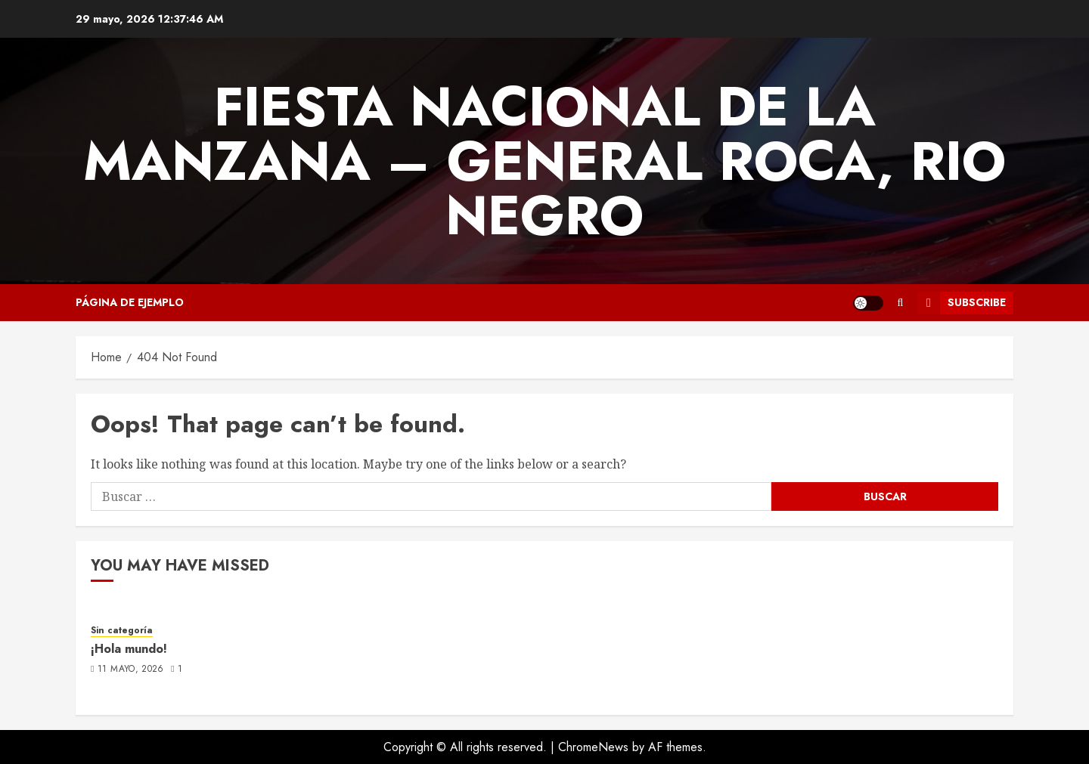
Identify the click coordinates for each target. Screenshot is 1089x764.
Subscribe (961, 303)
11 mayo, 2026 (131, 669)
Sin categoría (122, 630)
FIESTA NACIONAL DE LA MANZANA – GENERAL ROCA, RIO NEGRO (544, 161)
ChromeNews (593, 747)
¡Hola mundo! (129, 648)
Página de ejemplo (130, 302)
